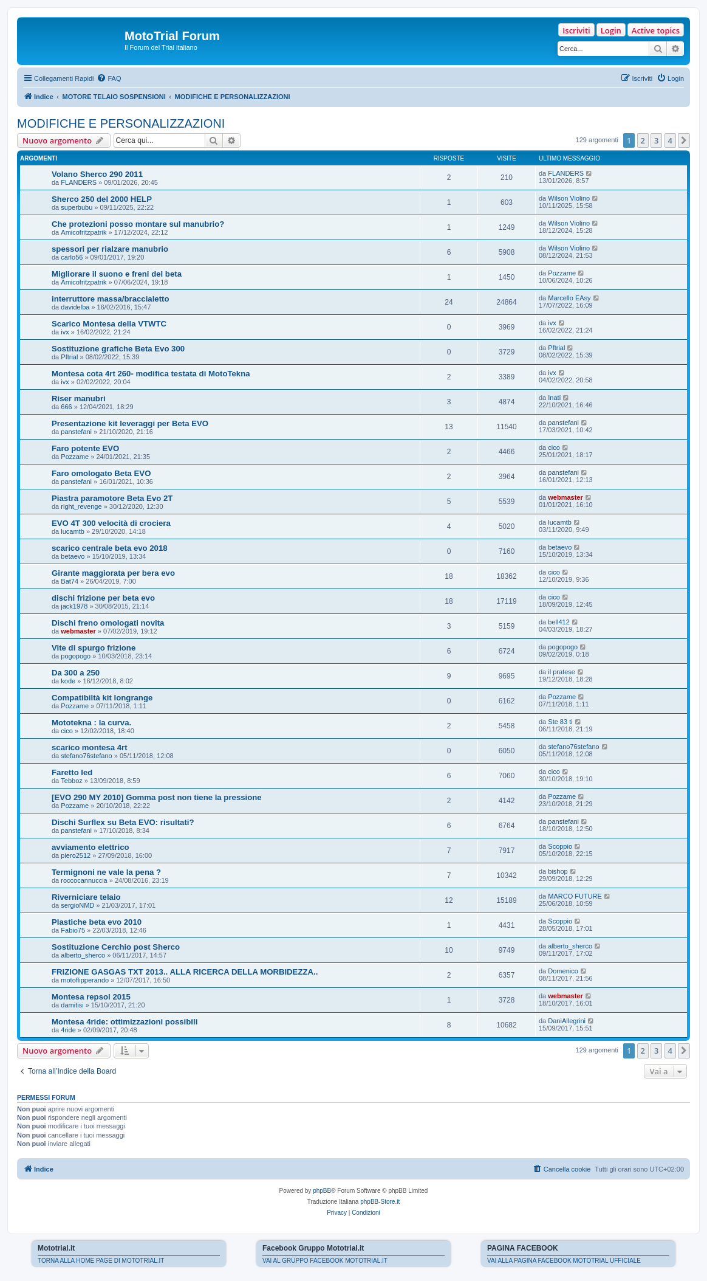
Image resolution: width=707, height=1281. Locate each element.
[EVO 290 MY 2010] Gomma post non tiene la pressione (157, 797)
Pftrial (69, 357)
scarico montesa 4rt (90, 747)
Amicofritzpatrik (83, 232)
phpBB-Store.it (380, 1201)
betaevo (72, 556)
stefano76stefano (86, 755)
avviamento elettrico (90, 847)
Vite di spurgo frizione (93, 647)
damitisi (72, 1005)
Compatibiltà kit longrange (102, 697)
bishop (557, 871)
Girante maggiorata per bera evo (113, 573)
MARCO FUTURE (575, 896)
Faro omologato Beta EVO (101, 473)
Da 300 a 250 (76, 672)
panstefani (76, 431)
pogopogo (76, 656)
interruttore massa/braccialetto (110, 298)
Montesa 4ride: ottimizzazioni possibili (124, 1021)
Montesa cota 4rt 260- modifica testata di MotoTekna (151, 373)
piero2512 (76, 855)
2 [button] (643, 140)
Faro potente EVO (85, 448)
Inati (554, 397)
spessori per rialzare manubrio (110, 249)
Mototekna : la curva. (91, 722)
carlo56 (72, 257)
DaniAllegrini (567, 1020)
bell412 (558, 622)
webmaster (565, 497)
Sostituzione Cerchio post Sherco (116, 946)
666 (66, 406)
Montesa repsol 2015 (91, 996)
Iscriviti (576, 30)
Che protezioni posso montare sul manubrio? (138, 224)
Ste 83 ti (560, 721)
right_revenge (81, 506)
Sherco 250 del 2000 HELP (102, 199)
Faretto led (72, 772)
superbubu (76, 207)
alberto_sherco (83, 955)
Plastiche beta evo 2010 (97, 922)
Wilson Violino (569, 198)
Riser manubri (79, 398)
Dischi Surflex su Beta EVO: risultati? (123, 822)
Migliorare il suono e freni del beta (117, 273)
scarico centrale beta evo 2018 (110, 548)
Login (611, 30)
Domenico (563, 971)
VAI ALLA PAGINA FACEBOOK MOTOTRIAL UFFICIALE (564, 1260)
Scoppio (560, 846)
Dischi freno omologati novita (108, 622)
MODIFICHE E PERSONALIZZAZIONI (121, 123)
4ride (68, 1030)
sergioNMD (77, 905)
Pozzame (562, 273)
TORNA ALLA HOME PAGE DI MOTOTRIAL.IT (101, 1260)
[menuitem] (109, 78)
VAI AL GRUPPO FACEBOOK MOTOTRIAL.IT (325, 1260)
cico (554, 447)
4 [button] (670, 140)
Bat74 (69, 581)
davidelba (75, 307)
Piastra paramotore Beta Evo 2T (112, 498)
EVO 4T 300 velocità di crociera (111, 523)
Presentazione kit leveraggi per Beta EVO (130, 423)
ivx (65, 332)
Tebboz (71, 780)
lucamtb (72, 531)
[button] (684, 140)
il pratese (561, 671)
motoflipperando (85, 980)
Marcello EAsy (569, 298)
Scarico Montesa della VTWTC (109, 323)
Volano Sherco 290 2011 (97, 174)
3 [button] (656, 140)
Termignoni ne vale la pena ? (106, 872)
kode (68, 681)
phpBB (322, 1190)
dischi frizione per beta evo (103, 598)
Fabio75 (73, 930)
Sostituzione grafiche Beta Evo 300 (118, 348)
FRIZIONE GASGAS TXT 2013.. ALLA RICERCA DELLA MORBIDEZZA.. (185, 971)
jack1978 (74, 606)
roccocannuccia (84, 880)
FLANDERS (79, 182)
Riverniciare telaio (86, 897)
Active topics (656, 30)
